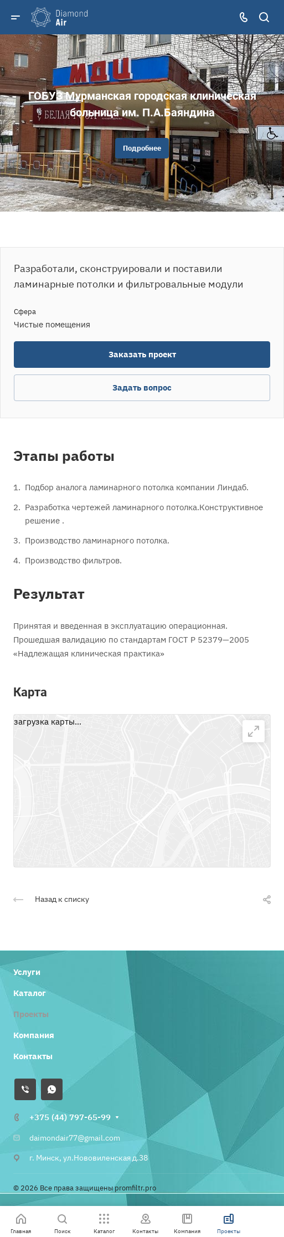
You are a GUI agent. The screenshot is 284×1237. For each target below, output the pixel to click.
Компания (33, 1035)
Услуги (26, 972)
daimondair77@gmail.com (74, 1138)
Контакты (33, 1056)
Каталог (29, 993)
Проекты (31, 1014)
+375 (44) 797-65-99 (70, 1117)
